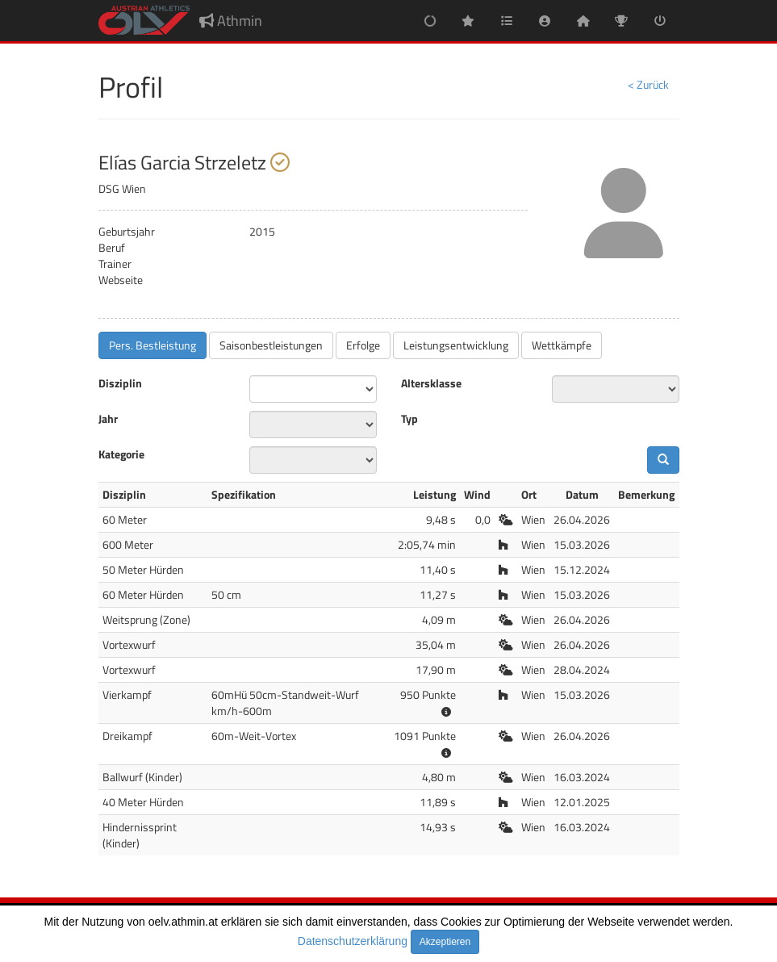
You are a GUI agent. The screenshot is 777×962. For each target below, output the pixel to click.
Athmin (230, 20)
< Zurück (648, 84)
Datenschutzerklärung (352, 941)
